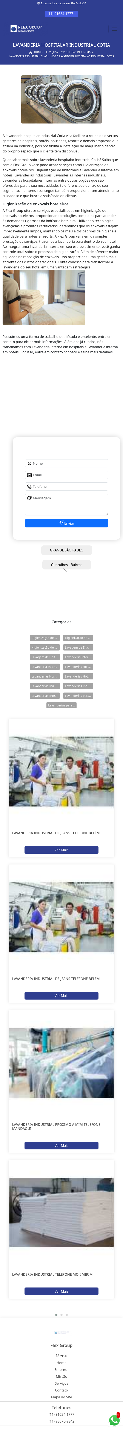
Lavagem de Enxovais (79, 647)
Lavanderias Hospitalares (79, 667)
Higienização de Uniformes (45, 647)
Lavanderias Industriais (45, 686)
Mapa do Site (61, 1397)
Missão (61, 1376)
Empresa (61, 1369)
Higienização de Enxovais (45, 638)
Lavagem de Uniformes (45, 657)
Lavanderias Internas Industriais (45, 696)
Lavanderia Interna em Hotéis (45, 667)
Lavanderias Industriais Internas (79, 686)
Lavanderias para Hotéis (79, 696)
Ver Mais (61, 850)
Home (61, 1362)
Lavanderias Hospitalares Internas (45, 676)
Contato (61, 1390)
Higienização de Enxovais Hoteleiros (79, 638)
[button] (56, 1315)
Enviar (68, 523)
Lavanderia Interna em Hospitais (79, 657)
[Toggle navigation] (114, 29)
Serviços (61, 1383)
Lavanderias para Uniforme (62, 705)
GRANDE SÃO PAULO (66, 550)
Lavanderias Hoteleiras (79, 676)
